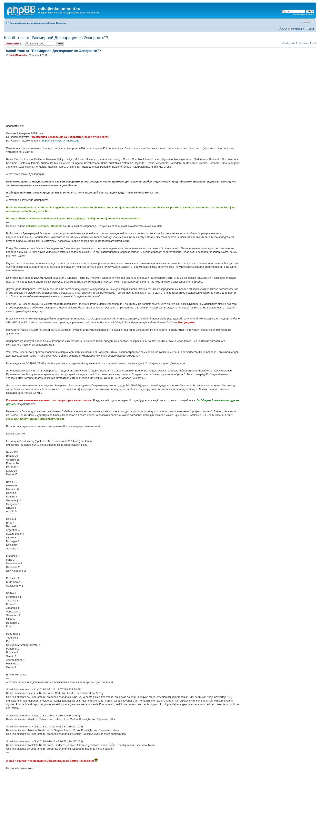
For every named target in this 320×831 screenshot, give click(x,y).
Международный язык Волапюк (48, 23)
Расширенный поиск (303, 14)
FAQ (284, 29)
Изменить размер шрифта (311, 22)
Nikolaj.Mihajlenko (18, 55)
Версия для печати (304, 22)
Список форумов (19, 23)
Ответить (13, 43)
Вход (311, 29)
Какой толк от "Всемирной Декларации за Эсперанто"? (56, 37)
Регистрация (297, 29)
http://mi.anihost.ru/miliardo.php (60, 140)
